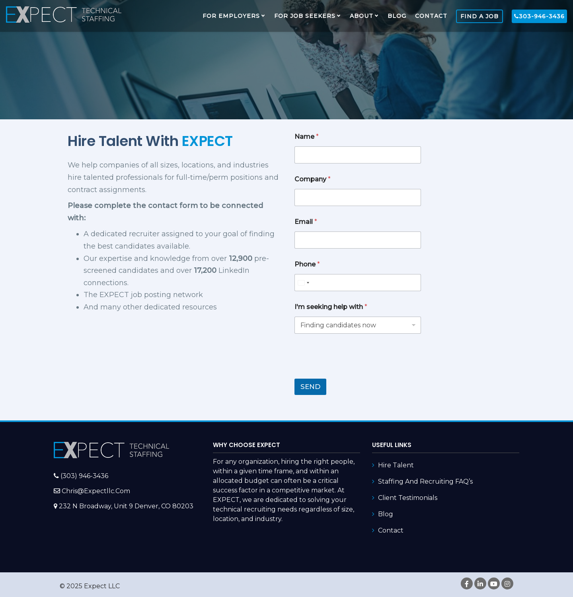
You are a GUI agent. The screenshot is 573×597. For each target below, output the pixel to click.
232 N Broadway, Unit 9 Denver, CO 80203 (126, 506)
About (361, 15)
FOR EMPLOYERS (231, 15)
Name (306, 136)
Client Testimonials (407, 498)
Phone (307, 264)
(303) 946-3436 (84, 476)
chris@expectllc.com (96, 491)
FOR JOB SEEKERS (304, 15)
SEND (310, 387)
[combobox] (303, 282)
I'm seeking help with (330, 307)
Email (305, 222)
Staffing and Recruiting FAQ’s (425, 481)
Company (312, 179)
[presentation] (354, 373)
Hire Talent (396, 465)
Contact (431, 15)
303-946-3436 (539, 16)
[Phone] (357, 282)
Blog (397, 15)
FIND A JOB (479, 16)
